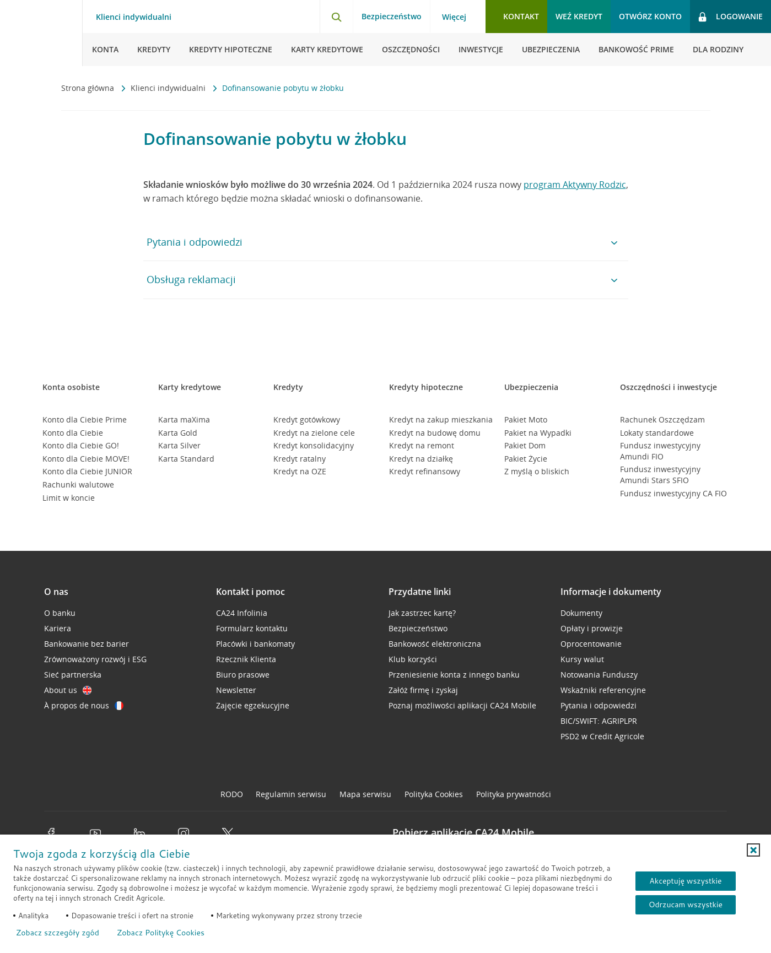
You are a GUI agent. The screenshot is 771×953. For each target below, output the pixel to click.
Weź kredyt (579, 16)
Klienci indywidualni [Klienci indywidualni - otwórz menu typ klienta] (133, 17)
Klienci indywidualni (169, 88)
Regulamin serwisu (291, 794)
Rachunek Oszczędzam (662, 419)
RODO (231, 794)
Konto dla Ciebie (72, 432)
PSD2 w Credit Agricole (602, 736)
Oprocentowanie (591, 643)
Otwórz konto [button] (650, 16)
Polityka (434, 794)
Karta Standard (186, 458)
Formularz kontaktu (252, 628)
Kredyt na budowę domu (435, 432)
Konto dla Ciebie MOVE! (86, 458)
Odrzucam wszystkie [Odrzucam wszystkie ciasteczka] (686, 904)
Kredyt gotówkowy (306, 419)
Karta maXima (184, 419)
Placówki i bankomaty (255, 643)
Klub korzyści (413, 659)
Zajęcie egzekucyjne (252, 705)
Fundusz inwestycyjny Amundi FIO (660, 451)
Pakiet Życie (525, 458)
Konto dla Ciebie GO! (80, 445)
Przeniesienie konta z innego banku (454, 674)
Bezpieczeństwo (392, 16)
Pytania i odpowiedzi (598, 705)
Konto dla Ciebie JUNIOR (87, 471)
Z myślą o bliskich (536, 471)
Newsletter (236, 690)
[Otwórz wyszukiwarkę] (336, 16)
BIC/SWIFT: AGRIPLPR (598, 721)
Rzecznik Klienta (246, 659)
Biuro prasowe (242, 674)
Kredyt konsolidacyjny (313, 445)
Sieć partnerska (72, 674)
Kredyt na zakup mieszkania (441, 419)
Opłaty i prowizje (591, 628)
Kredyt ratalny (299, 458)
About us (67, 690)
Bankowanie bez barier (86, 643)
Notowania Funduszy (599, 674)
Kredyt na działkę (421, 458)
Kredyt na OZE (299, 471)
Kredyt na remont (421, 445)
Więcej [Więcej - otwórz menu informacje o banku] (454, 17)
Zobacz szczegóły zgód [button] (57, 932)
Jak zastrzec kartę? (422, 613)
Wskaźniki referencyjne (603, 690)
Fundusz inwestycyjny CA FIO (673, 493)
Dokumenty (581, 613)
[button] (753, 850)
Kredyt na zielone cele (314, 432)
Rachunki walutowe (78, 484)
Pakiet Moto (525, 419)
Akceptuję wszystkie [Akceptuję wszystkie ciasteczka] (685, 880)
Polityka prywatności (513, 794)
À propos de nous (83, 705)
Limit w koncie (68, 497)
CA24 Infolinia (241, 613)
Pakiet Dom (525, 445)
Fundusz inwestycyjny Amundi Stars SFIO (660, 474)
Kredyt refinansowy (424, 471)
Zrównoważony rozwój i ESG (95, 659)
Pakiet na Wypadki (537, 432)
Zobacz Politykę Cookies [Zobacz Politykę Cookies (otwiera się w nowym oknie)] (160, 932)
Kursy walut (582, 659)
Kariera (57, 628)
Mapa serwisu (365, 794)
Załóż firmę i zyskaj (423, 690)
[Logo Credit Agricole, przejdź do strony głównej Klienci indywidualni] (41, 33)
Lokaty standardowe (657, 432)
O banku (60, 613)
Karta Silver (179, 445)
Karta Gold (177, 432)
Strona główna (88, 88)
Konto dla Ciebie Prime (84, 419)
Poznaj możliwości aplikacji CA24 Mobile (462, 705)
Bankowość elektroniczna (435, 643)
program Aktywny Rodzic (575, 184)
